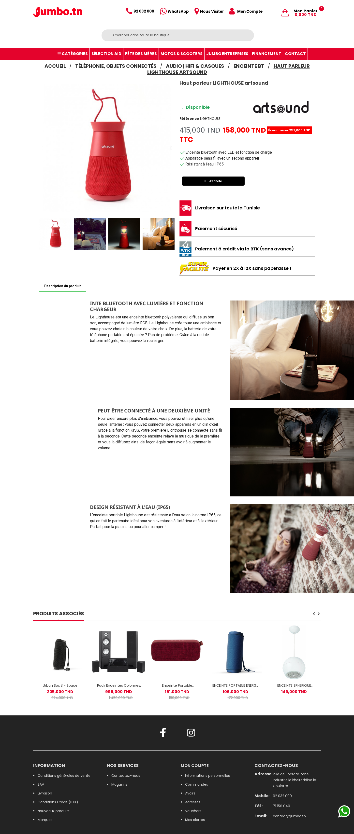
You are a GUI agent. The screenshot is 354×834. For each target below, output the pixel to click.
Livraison (45, 793)
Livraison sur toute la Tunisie (227, 208)
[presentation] (314, 614)
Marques (45, 819)
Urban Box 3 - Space (60, 685)
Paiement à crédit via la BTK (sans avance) (244, 249)
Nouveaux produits (54, 810)
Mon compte (195, 765)
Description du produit (62, 286)
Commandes (196, 784)
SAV (41, 784)
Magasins (119, 784)
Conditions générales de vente (64, 775)
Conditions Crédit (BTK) (58, 802)
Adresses (192, 802)
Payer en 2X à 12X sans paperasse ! (252, 268)
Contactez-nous (125, 775)
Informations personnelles (207, 775)
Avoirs (190, 793)
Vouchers (193, 810)
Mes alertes (195, 819)
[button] (43, 148)
